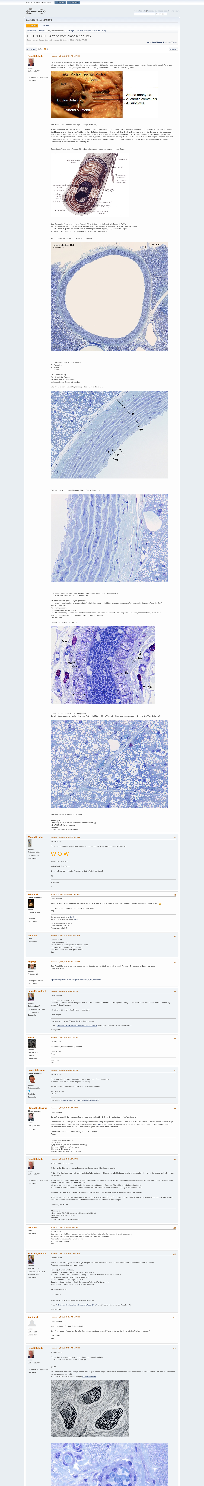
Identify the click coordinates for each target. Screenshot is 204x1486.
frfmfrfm (32, 962)
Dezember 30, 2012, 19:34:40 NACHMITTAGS (65, 962)
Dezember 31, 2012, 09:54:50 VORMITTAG (64, 1108)
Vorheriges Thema (154, 42)
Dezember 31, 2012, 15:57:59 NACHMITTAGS (65, 1348)
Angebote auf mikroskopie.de (158, 11)
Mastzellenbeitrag (89, 1377)
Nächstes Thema (170, 42)
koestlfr (31, 1038)
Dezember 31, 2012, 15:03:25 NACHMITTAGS (65, 1253)
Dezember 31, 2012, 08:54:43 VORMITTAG (64, 991)
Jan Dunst (33, 1317)
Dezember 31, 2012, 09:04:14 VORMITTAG (64, 1037)
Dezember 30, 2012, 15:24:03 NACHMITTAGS (65, 894)
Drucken (173, 49)
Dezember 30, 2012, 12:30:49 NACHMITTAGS (65, 837)
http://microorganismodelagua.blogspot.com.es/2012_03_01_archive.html (76, 980)
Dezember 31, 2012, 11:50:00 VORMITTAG (64, 1227)
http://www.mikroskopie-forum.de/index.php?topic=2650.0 (77, 1025)
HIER (100, 1124)
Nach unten (31, 49)
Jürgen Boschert (36, 837)
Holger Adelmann (36, 1070)
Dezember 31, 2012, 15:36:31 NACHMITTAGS (65, 1317)
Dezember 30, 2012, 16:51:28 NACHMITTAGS (65, 935)
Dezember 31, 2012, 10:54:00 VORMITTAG (64, 1159)
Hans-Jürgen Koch (37, 991)
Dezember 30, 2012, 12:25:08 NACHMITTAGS (65, 56)
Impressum (175, 11)
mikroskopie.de (140, 11)
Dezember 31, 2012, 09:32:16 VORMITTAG (64, 1070)
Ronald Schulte (35, 56)
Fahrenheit (33, 894)
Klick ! (72, 917)
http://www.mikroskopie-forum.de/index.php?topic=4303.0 (79, 1100)
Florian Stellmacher (37, 1108)
